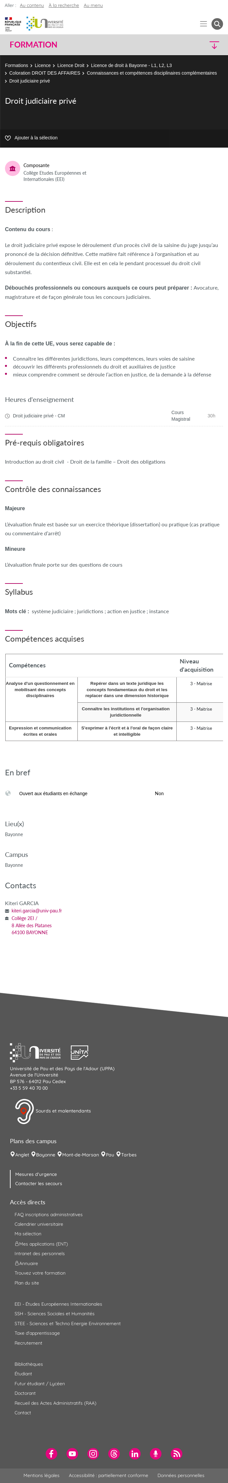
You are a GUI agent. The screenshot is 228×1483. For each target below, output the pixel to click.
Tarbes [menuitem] (129, 1155)
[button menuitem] (217, 24)
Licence (43, 65)
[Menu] (203, 23)
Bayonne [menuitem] (45, 1155)
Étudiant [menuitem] (23, 1374)
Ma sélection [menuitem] (28, 1234)
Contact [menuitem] (23, 1413)
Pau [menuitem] (110, 1155)
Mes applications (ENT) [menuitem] (41, 1244)
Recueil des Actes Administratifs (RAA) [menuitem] (55, 1403)
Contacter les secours (38, 1183)
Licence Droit (70, 65)
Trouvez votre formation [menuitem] (40, 1273)
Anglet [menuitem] (22, 1155)
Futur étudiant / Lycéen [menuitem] (40, 1384)
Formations (16, 65)
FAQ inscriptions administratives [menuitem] (49, 1215)
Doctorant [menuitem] (25, 1393)
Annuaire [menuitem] (26, 1263)
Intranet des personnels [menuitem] (40, 1253)
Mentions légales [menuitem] (41, 1475)
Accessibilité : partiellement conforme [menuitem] (108, 1475)
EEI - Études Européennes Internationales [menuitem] (58, 1304)
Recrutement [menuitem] (28, 1343)
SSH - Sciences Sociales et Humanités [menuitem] (55, 1314)
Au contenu (32, 5)
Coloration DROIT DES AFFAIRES (44, 73)
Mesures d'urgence (36, 1174)
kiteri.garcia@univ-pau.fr (37, 910)
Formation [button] (33, 44)
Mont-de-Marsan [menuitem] (80, 1155)
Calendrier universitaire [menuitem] (39, 1224)
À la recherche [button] (64, 5)
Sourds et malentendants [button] (53, 1111)
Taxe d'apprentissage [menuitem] (37, 1333)
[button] (197, 45)
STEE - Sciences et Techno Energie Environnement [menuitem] (68, 1323)
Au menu (93, 5)
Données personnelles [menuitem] (181, 1475)
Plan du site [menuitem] (27, 1283)
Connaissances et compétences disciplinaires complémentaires (152, 73)
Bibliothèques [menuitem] (29, 1364)
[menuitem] (51, 1454)
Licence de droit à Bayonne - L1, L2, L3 (131, 65)
